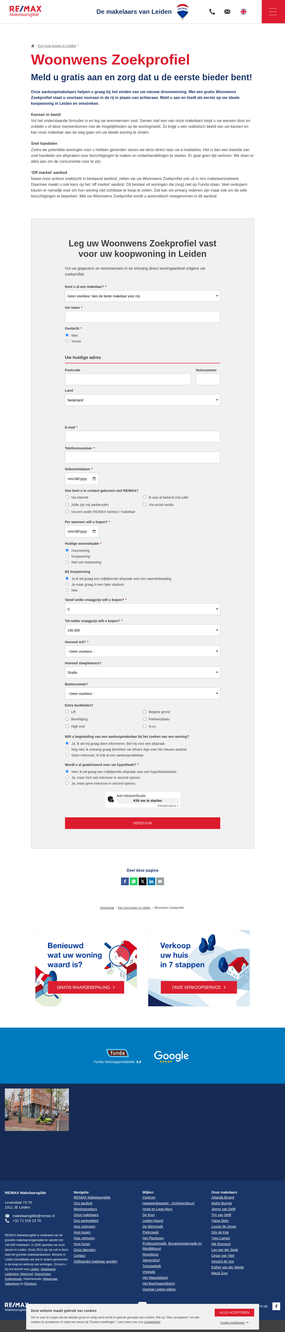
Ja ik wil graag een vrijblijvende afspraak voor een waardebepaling (121, 579)
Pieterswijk (151, 1232)
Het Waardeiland (155, 1278)
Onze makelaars (224, 1192)
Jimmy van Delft (223, 1209)
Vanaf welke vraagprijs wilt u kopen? (96, 600)
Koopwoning (80, 556)
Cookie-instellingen (232, 1322)
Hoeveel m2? (77, 642)
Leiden (34, 1269)
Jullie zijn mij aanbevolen (90, 505)
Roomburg (150, 1254)
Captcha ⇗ (168, 805)
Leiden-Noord (153, 1221)
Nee (74, 590)
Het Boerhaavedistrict (159, 1283)
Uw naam (73, 307)
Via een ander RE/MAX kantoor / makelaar (103, 512)
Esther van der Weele (227, 1267)
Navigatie (269, 11)
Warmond (26, 1274)
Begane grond (159, 712)
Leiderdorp (12, 1274)
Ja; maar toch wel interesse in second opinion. (106, 778)
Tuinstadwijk (152, 1266)
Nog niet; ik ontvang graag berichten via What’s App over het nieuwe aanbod (129, 749)
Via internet (79, 497)
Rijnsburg (30, 1283)
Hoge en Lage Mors (157, 1209)
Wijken (148, 1192)
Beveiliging (79, 719)
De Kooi (149, 1215)
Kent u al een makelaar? (85, 287)
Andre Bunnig (221, 1203)
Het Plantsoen (153, 1238)
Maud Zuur (219, 1273)
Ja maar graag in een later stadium (97, 584)
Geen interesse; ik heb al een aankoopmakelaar (107, 755)
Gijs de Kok (220, 1232)
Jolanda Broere (222, 1197)
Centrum (149, 1197)
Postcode (72, 370)
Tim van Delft (221, 1215)
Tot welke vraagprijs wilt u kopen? (93, 621)
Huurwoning (80, 550)
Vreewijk (149, 1272)
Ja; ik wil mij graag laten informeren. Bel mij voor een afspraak (118, 744)
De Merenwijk (153, 1226)
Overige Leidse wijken (159, 1289)
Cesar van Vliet (222, 1256)
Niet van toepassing (86, 562)
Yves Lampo (220, 1238)
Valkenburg (12, 1283)
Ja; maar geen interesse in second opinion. (103, 783)
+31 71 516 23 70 (27, 1220)
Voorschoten (42, 1274)
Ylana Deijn (220, 1221)
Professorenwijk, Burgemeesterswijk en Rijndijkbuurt (172, 1246)
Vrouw (76, 341)
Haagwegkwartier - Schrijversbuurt (169, 1203)
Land (69, 390)
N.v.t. (152, 726)
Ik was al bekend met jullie (168, 497)
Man (74, 335)
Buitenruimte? (76, 684)
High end (78, 726)
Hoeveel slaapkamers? (83, 663)
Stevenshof (151, 1260)
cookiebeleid (152, 1322)
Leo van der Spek (224, 1250)
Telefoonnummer (80, 448)
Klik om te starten (147, 801)
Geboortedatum (79, 469)
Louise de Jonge (223, 1226)
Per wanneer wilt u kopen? (87, 522)
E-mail (71, 427)
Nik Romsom (221, 1244)
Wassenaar (50, 1279)
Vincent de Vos (222, 1261)
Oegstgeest (48, 1269)
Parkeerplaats (159, 719)
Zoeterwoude (13, 1279)
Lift (73, 712)
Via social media (161, 505)
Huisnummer (206, 370)
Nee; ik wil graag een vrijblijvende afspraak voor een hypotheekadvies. (124, 772)
